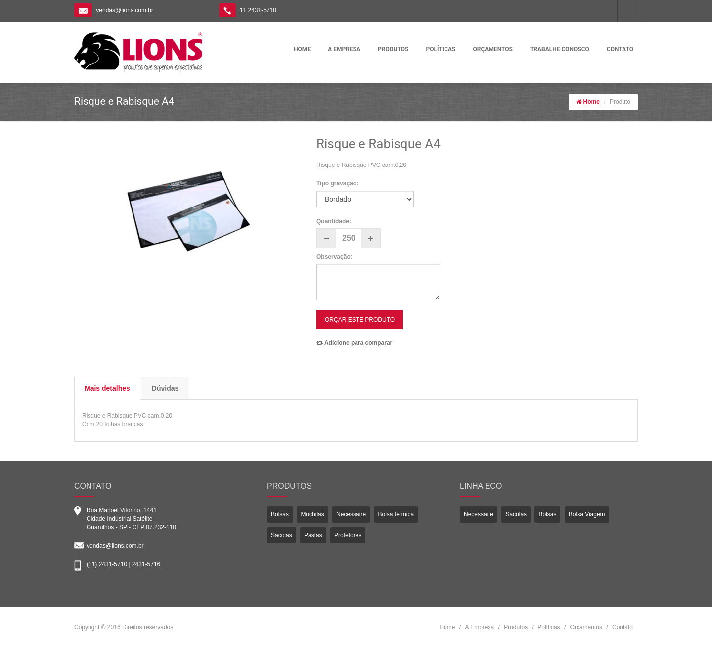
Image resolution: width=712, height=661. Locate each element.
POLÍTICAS (440, 49)
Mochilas (312, 514)
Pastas (313, 535)
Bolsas (280, 514)
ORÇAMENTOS (493, 49)
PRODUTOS (393, 49)
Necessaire (351, 514)
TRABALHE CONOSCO (559, 49)
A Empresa (479, 627)
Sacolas (281, 535)
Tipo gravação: (337, 183)
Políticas (548, 627)
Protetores (347, 535)
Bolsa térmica (396, 514)
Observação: (334, 256)
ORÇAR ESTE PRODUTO (360, 319)
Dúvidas (165, 388)
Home (591, 101)
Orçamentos (586, 627)
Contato (622, 627)
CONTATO (620, 49)
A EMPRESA (344, 49)
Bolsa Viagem (587, 514)
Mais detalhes (107, 388)
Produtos (516, 627)
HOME (302, 49)
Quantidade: (333, 221)
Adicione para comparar (354, 342)
